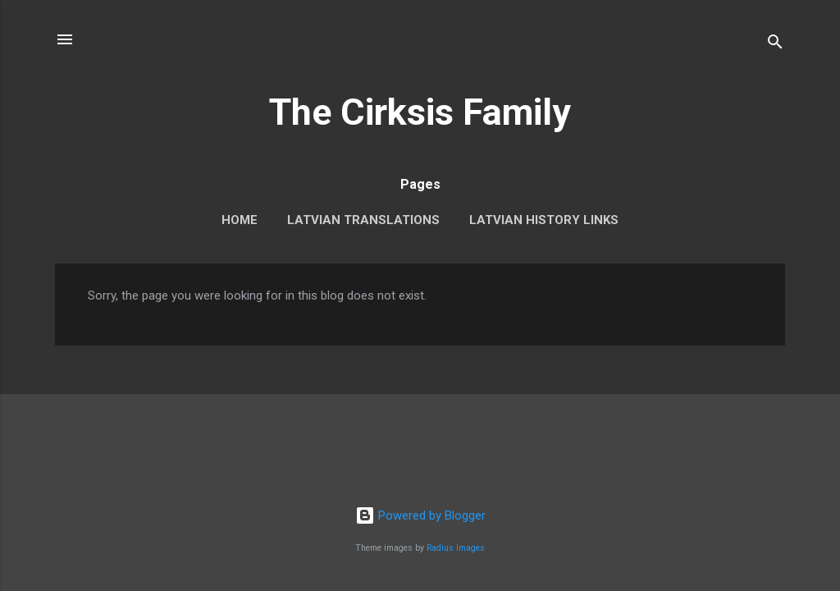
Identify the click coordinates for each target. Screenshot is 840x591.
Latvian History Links (544, 220)
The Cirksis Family (420, 112)
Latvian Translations (363, 220)
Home (239, 220)
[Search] (775, 45)
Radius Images (456, 548)
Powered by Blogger (420, 515)
